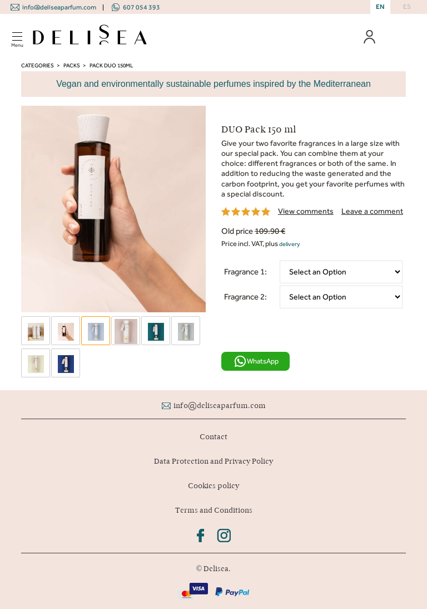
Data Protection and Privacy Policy (213, 461)
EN (380, 7)
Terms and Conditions (213, 510)
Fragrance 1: (245, 272)
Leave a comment (372, 211)
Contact (213, 436)
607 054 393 (141, 7)
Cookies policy (213, 485)
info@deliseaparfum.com (59, 7)
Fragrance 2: (245, 297)
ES (407, 7)
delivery (289, 244)
